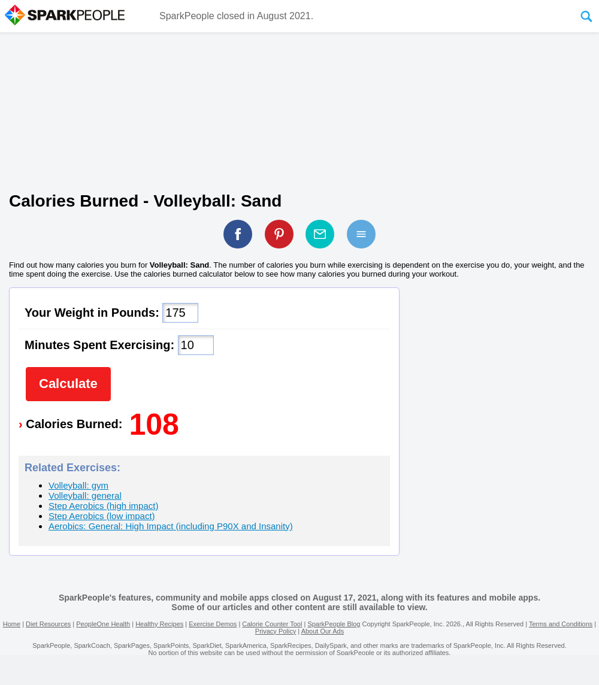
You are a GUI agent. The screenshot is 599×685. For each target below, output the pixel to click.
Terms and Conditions (560, 624)
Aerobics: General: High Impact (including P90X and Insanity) (171, 526)
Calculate (68, 383)
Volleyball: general (85, 495)
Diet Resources (48, 624)
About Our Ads (322, 631)
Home (11, 624)
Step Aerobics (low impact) (102, 516)
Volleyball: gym (78, 485)
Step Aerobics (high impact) (103, 506)
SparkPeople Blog (333, 624)
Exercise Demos (213, 624)
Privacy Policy (275, 631)
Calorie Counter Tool (272, 624)
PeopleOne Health (103, 624)
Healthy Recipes (159, 624)
